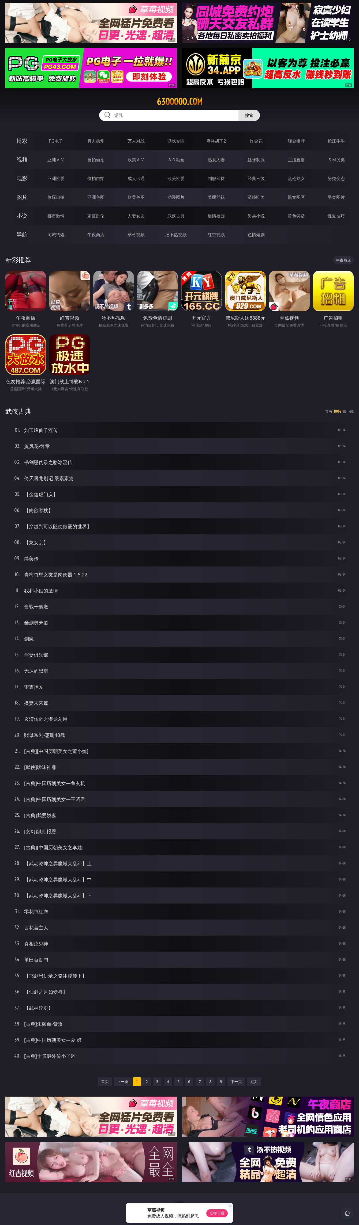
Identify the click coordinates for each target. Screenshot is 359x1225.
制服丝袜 (216, 178)
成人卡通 (136, 178)
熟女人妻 (216, 160)
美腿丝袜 (216, 197)
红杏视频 (216, 235)
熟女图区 (296, 197)
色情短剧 (256, 235)
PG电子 (56, 141)
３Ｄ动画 (176, 160)
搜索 (249, 115)
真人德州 (95, 141)
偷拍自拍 (95, 178)
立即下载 (217, 1213)
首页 (105, 1081)
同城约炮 (56, 235)
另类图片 (336, 197)
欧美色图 (136, 197)
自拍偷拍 (95, 160)
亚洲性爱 (56, 178)
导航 (22, 234)
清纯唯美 (256, 197)
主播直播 (296, 160)
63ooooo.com (179, 101)
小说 (22, 215)
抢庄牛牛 (336, 141)
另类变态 (336, 178)
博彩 (22, 140)
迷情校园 (216, 216)
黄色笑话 (296, 216)
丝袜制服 (256, 160)
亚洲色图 (95, 197)
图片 (22, 197)
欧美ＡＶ (136, 160)
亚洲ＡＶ (56, 160)
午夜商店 (95, 235)
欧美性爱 (176, 178)
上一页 (122, 1081)
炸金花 (256, 141)
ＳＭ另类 (336, 160)
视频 (22, 159)
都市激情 (56, 216)
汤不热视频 (176, 235)
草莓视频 (136, 235)
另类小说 (256, 216)
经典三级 (256, 178)
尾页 (254, 1081)
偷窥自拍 (56, 197)
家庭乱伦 (95, 216)
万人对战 (136, 141)
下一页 (236, 1081)
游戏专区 (176, 141)
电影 (22, 178)
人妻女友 (136, 216)
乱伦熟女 (296, 178)
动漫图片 (176, 197)
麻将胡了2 (216, 141)
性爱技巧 (336, 216)
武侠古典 (176, 216)
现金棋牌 (296, 141)
